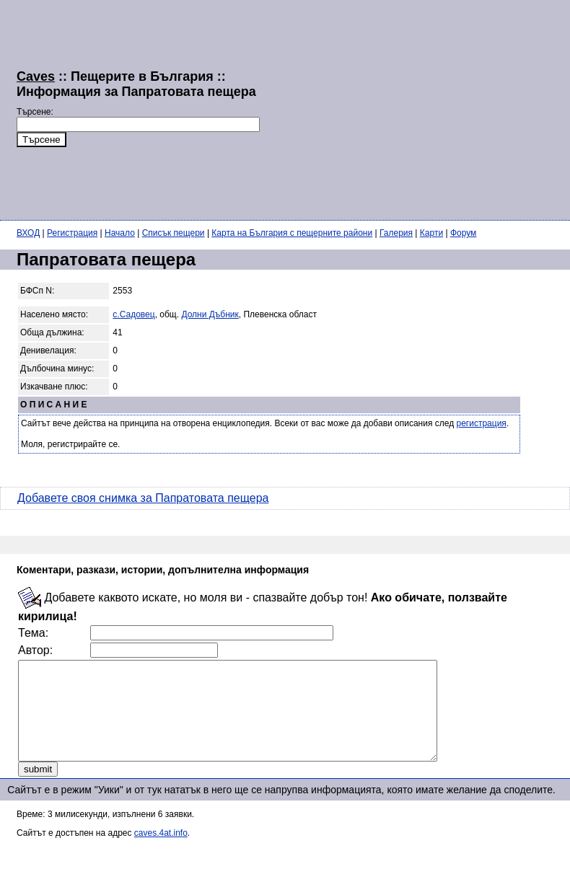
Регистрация (72, 233)
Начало (120, 233)
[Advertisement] (415, 108)
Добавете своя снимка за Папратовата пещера (142, 498)
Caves (36, 76)
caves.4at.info (161, 852)
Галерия (396, 233)
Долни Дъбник (209, 314)
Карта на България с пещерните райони (291, 233)
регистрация (482, 423)
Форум (463, 233)
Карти (431, 233)
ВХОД (28, 233)
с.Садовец (133, 314)
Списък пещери (173, 233)
